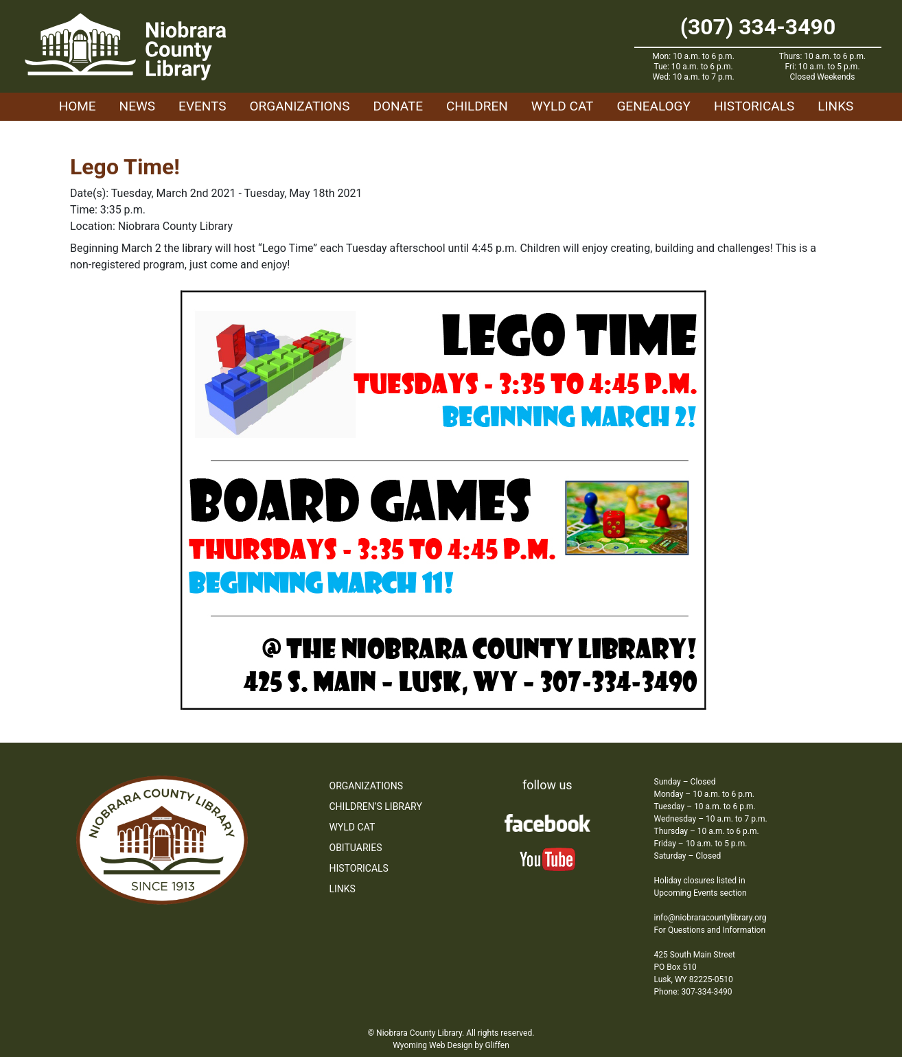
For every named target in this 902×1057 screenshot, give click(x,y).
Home (77, 106)
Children (477, 106)
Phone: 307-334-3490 (693, 992)
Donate (398, 106)
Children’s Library (375, 806)
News (137, 106)
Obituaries (355, 847)
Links (835, 106)
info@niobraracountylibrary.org (710, 917)
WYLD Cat (562, 106)
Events (202, 106)
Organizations (300, 106)
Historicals (754, 106)
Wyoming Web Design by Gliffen (451, 1045)
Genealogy (653, 106)
